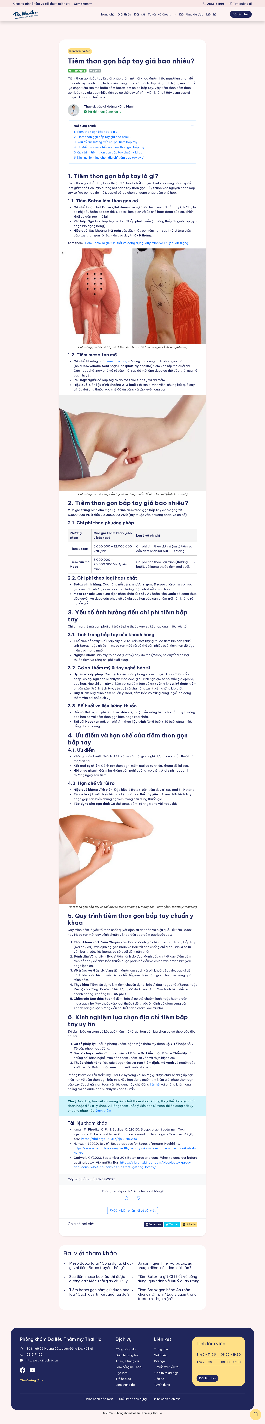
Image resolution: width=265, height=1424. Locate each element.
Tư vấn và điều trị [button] (160, 14)
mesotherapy (117, 361)
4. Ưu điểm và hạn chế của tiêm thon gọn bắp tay (109, 147)
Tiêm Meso (77, 70)
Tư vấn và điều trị (166, 1367)
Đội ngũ (139, 14)
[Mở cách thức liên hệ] (255, 1414)
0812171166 (213, 4)
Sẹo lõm (122, 1373)
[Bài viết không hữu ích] (139, 1198)
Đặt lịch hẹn (240, 14)
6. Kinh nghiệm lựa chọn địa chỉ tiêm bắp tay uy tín (109, 157)
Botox (95, 70)
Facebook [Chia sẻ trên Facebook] (153, 1224)
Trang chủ (107, 14)
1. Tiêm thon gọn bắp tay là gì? (95, 132)
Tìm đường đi (240, 4)
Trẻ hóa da (123, 1379)
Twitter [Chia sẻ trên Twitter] (172, 1224)
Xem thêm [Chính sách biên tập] (103, 1111)
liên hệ (155, 1084)
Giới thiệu (124, 14)
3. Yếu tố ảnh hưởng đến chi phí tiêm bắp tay (105, 142)
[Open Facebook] (23, 1370)
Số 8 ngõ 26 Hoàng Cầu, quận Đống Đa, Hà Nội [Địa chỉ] (59, 1348)
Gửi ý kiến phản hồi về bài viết (133, 1210)
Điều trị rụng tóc (127, 1355)
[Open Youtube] (33, 1370)
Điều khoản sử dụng (133, 1399)
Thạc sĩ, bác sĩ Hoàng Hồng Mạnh (109, 106)
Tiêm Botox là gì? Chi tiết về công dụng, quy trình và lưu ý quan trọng (136, 243)
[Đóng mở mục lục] (192, 125)
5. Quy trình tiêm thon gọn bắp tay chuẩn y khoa (108, 152)
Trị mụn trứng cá (127, 1361)
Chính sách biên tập (167, 1399)
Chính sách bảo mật (98, 1399)
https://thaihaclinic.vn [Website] (42, 1360)
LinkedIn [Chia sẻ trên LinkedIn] (189, 1224)
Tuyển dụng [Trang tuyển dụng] (162, 1385)
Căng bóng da (126, 1349)
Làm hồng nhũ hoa (129, 1367)
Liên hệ (211, 14)
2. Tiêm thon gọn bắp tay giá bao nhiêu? (102, 137)
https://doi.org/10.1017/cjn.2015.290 (109, 1139)
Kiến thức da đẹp (191, 14)
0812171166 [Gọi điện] (34, 1354)
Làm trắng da (125, 1385)
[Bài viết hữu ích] (126, 1198)
